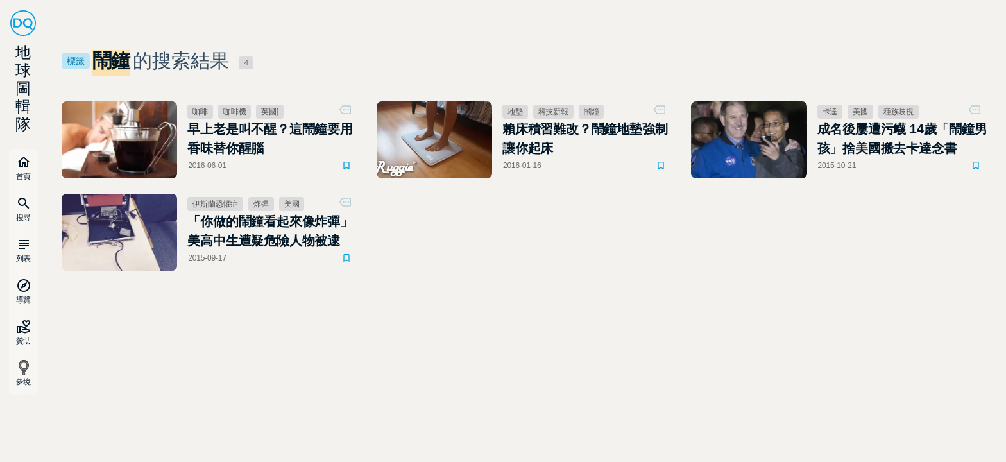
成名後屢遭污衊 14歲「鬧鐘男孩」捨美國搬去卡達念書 (902, 138)
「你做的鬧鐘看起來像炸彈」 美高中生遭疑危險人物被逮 (270, 231)
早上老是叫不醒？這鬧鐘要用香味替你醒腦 (270, 138)
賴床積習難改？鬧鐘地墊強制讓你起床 (585, 138)
